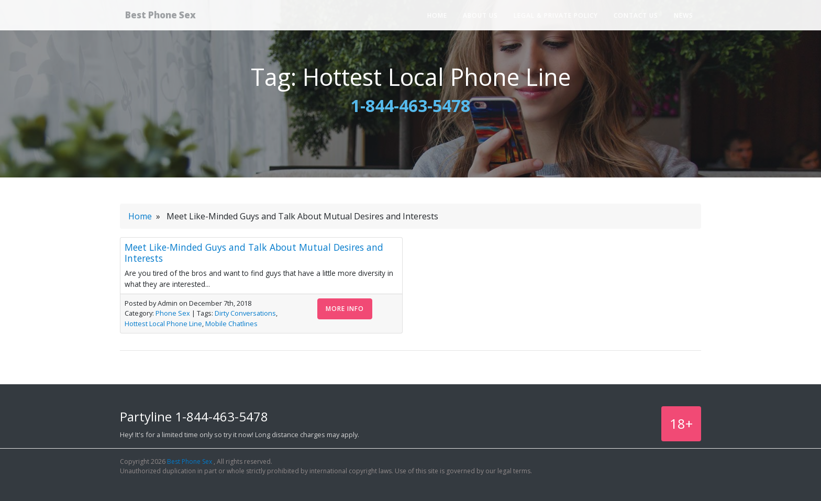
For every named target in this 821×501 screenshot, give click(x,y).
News (683, 18)
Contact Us (636, 18)
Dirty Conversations (245, 313)
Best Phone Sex (171, 17)
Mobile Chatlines (231, 323)
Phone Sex (173, 313)
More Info (345, 308)
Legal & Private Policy (556, 18)
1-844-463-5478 (410, 105)
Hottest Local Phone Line (163, 323)
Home (437, 18)
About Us (480, 18)
